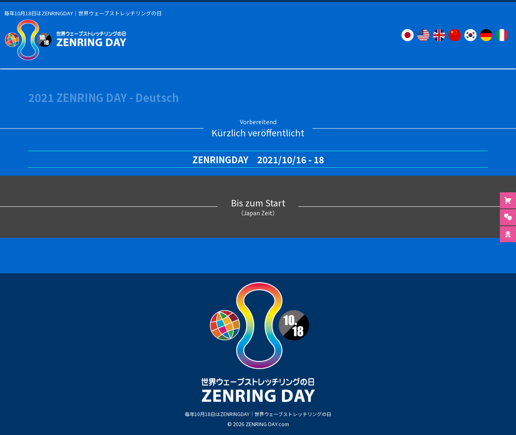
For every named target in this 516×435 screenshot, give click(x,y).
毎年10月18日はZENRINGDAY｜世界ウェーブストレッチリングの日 (258, 413)
